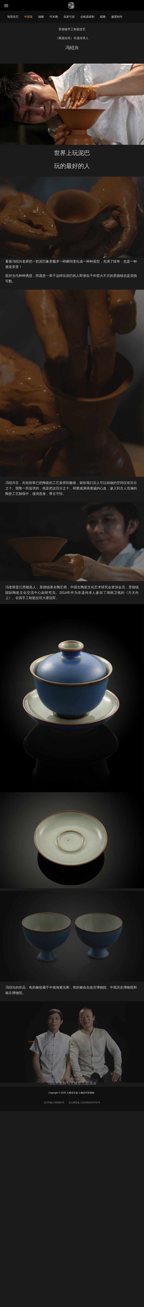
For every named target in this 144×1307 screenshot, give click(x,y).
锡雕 (41, 16)
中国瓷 (28, 16)
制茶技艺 (13, 16)
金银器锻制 (87, 16)
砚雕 (103, 16)
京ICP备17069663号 (54, 1102)
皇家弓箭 (69, 16)
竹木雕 (54, 16)
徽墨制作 (116, 16)
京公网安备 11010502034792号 (84, 1102)
